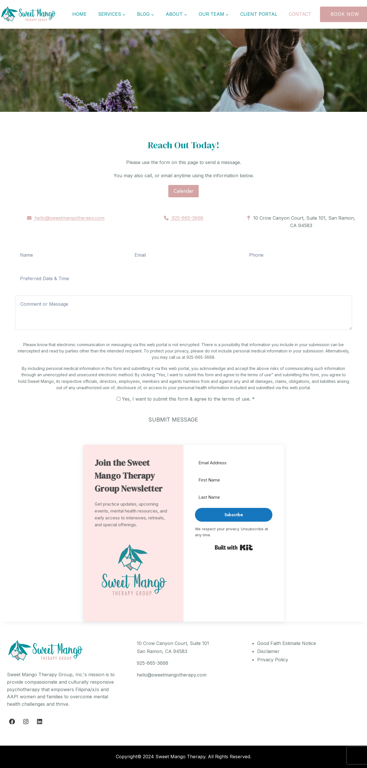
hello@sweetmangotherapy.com (65, 218)
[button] (133, 572)
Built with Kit (234, 547)
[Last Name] (233, 497)
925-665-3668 (183, 218)
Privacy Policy (272, 659)
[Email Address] (233, 463)
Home (79, 14)
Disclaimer (268, 651)
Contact (300, 14)
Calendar (183, 191)
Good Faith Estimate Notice (286, 643)
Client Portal (258, 14)
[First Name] (233, 480)
